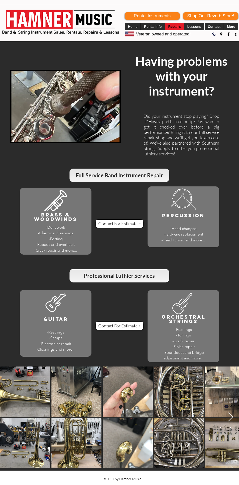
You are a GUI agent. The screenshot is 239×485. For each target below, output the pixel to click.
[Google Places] (221, 34)
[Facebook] (228, 34)
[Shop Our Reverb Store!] (210, 16)
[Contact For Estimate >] (119, 223)
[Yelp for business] (235, 34)
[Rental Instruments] (152, 16)
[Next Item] (230, 417)
